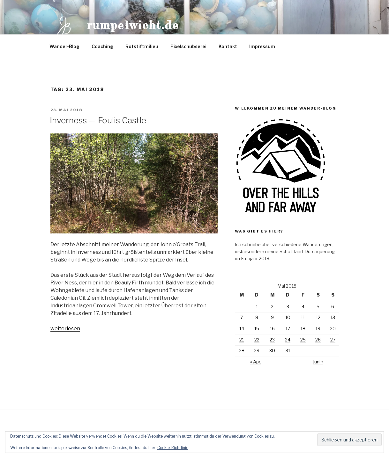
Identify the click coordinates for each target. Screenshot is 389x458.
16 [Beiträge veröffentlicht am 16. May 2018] (272, 328)
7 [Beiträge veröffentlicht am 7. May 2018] (241, 317)
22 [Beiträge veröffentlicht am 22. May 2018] (256, 339)
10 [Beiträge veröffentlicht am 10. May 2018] (287, 317)
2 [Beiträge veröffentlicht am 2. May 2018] (272, 306)
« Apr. (255, 361)
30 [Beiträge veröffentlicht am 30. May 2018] (272, 350)
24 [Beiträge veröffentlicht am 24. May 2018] (287, 339)
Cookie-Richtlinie (172, 447)
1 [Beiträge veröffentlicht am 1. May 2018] (257, 306)
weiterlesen (65, 329)
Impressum (262, 46)
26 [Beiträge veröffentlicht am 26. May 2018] (318, 339)
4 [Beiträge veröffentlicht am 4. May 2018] (303, 306)
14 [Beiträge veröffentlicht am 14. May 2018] (241, 328)
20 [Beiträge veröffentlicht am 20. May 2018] (333, 328)
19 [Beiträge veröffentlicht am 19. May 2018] (318, 328)
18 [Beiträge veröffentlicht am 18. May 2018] (303, 328)
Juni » (318, 361)
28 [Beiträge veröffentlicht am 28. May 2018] (241, 350)
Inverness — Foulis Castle (98, 120)
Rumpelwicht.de (133, 25)
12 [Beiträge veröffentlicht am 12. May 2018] (318, 317)
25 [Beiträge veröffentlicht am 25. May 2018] (303, 339)
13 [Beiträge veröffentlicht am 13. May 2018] (333, 317)
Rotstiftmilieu (141, 46)
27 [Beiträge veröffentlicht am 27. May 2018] (332, 339)
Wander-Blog (64, 46)
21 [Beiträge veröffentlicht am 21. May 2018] (241, 339)
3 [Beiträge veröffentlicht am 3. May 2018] (288, 306)
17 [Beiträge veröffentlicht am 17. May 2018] (288, 328)
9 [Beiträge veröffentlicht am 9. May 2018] (272, 317)
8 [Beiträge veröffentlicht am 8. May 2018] (256, 317)
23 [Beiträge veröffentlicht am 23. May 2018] (272, 339)
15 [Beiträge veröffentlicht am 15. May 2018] (256, 328)
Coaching (102, 46)
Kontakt (228, 46)
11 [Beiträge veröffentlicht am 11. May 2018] (303, 317)
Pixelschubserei (188, 46)
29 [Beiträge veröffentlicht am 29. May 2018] (256, 350)
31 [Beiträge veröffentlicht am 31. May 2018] (288, 350)
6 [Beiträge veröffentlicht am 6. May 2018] (332, 306)
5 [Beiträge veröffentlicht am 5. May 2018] (318, 306)
